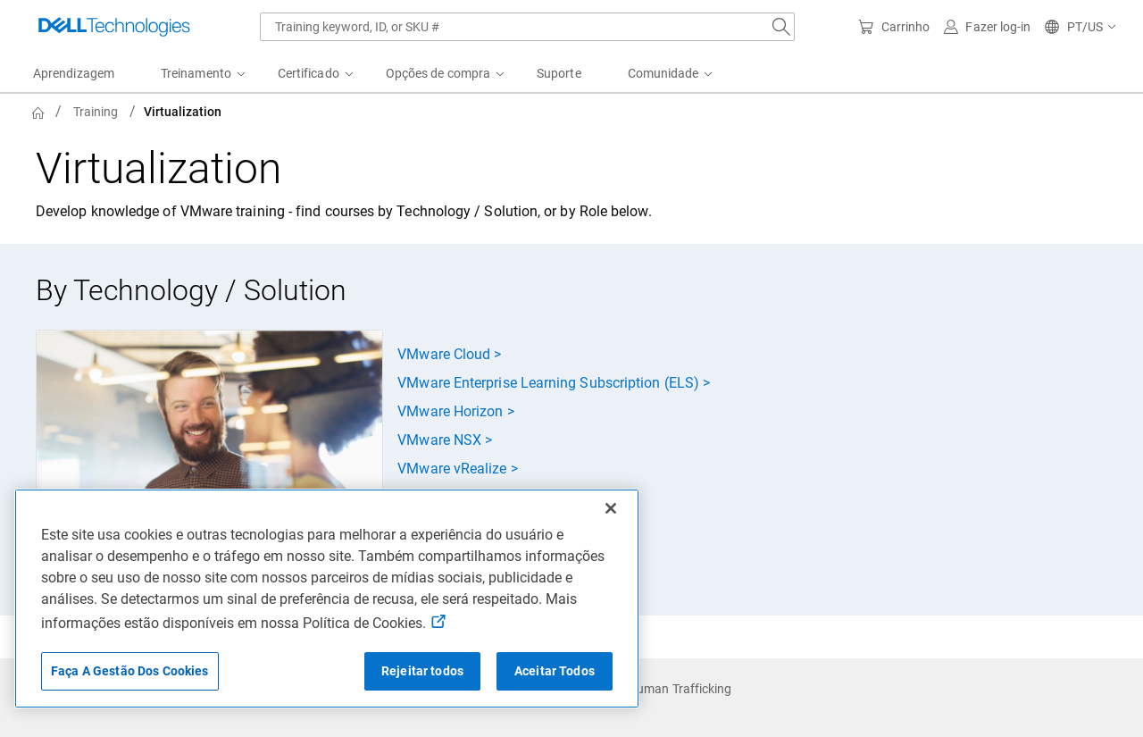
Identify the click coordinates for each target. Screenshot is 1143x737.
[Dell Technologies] (114, 27)
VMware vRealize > (457, 468)
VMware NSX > (444, 439)
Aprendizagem (73, 73)
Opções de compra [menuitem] (438, 73)
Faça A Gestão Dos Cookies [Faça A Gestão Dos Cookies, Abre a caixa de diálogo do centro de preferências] (130, 671)
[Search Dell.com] (781, 26)
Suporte (559, 73)
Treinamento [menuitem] (196, 73)
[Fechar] (610, 508)
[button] (1081, 27)
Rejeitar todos (422, 671)
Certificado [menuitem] (308, 73)
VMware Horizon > (455, 411)
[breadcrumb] (464, 111)
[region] (326, 598)
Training (96, 112)
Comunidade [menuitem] (663, 73)
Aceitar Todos (554, 671)
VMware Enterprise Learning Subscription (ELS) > (553, 382)
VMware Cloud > (449, 354)
